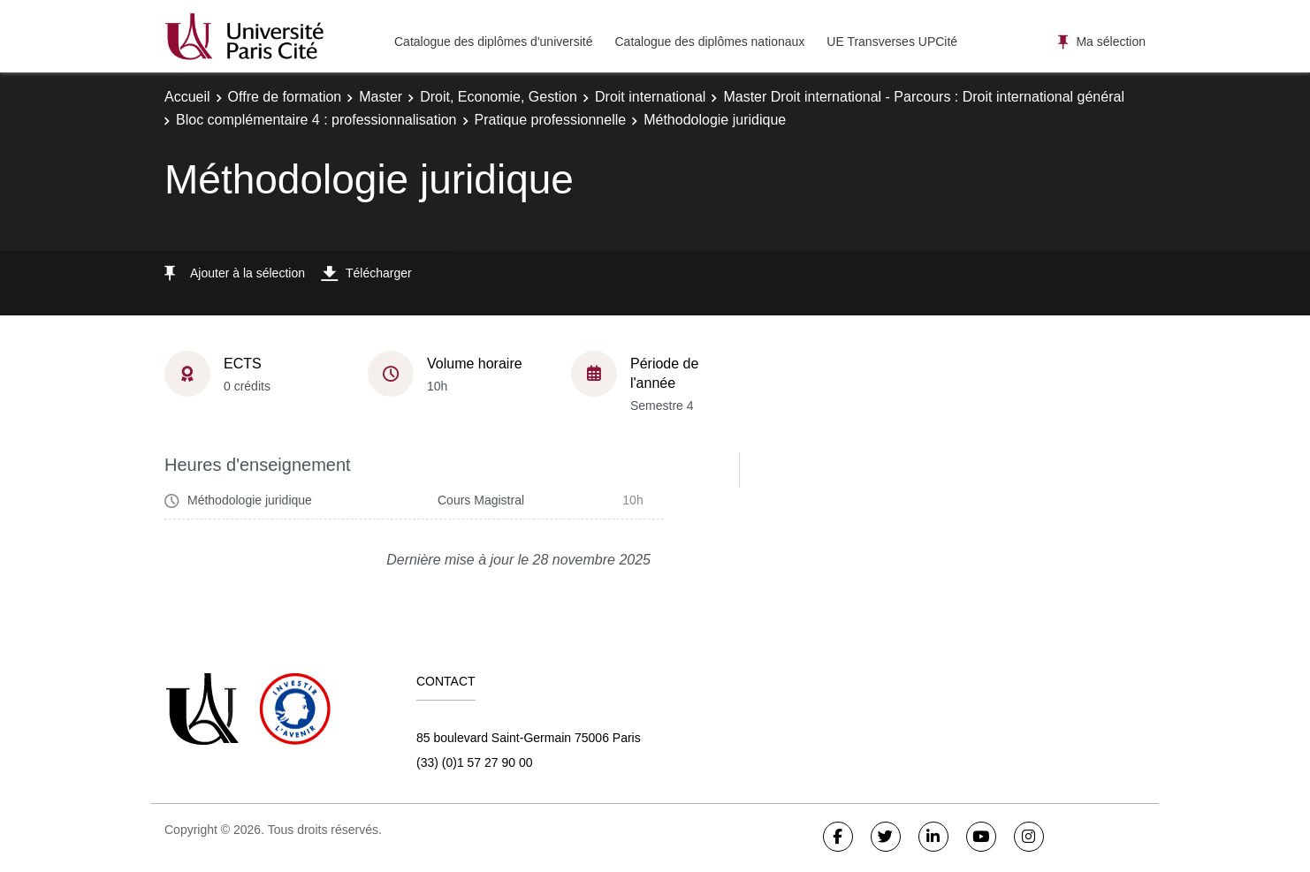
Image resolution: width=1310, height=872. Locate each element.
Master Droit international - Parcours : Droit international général (923, 96)
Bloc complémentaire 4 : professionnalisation (316, 119)
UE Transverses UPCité (891, 41)
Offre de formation (285, 96)
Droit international (650, 96)
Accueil (187, 96)
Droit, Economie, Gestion (498, 96)
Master (380, 96)
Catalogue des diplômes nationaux (709, 41)
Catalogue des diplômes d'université (493, 41)
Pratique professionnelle (551, 119)
